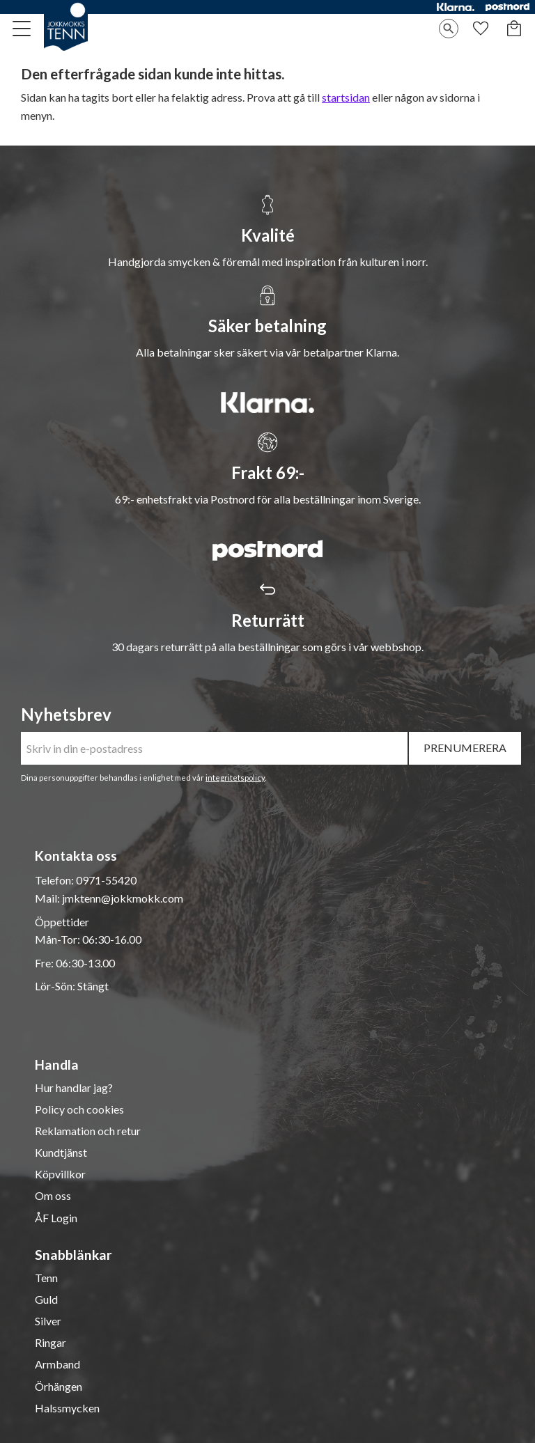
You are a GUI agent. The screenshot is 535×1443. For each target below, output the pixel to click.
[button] (22, 28)
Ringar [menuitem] (50, 1342)
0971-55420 (106, 880)
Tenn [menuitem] (46, 1278)
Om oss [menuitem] (53, 1196)
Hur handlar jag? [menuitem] (74, 1088)
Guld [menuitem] (46, 1299)
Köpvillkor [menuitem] (60, 1174)
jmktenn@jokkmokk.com (122, 898)
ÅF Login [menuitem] (56, 1218)
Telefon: (55, 880)
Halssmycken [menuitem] (67, 1408)
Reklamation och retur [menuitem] (88, 1131)
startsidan (346, 97)
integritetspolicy (235, 777)
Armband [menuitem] (57, 1364)
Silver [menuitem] (48, 1321)
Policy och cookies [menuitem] (79, 1109)
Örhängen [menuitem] (58, 1386)
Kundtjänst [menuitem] (61, 1152)
